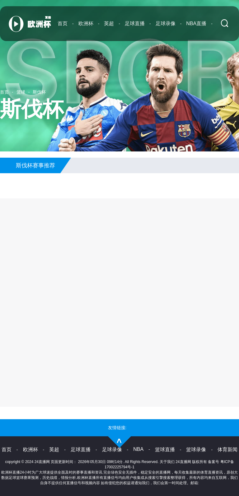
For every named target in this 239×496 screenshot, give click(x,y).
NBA (138, 449)
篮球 (20, 92)
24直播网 (183, 462)
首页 (63, 23)
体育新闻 (227, 449)
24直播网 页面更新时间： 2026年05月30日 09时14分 (79, 462)
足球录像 (166, 23)
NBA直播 (196, 23)
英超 (109, 23)
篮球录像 (196, 449)
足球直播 (135, 23)
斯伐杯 (39, 92)
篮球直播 (165, 449)
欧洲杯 (85, 23)
